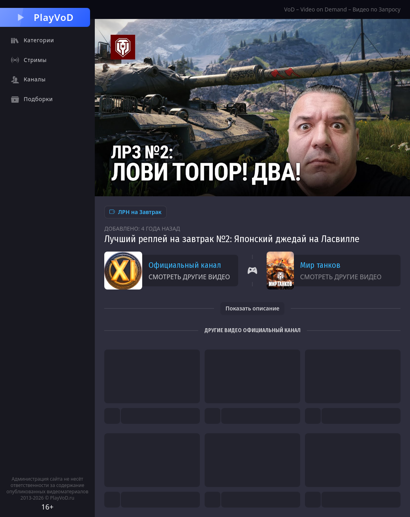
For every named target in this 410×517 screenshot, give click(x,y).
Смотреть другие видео (189, 277)
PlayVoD (44, 17)
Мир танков (320, 265)
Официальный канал (185, 265)
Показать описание (253, 308)
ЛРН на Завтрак (135, 212)
